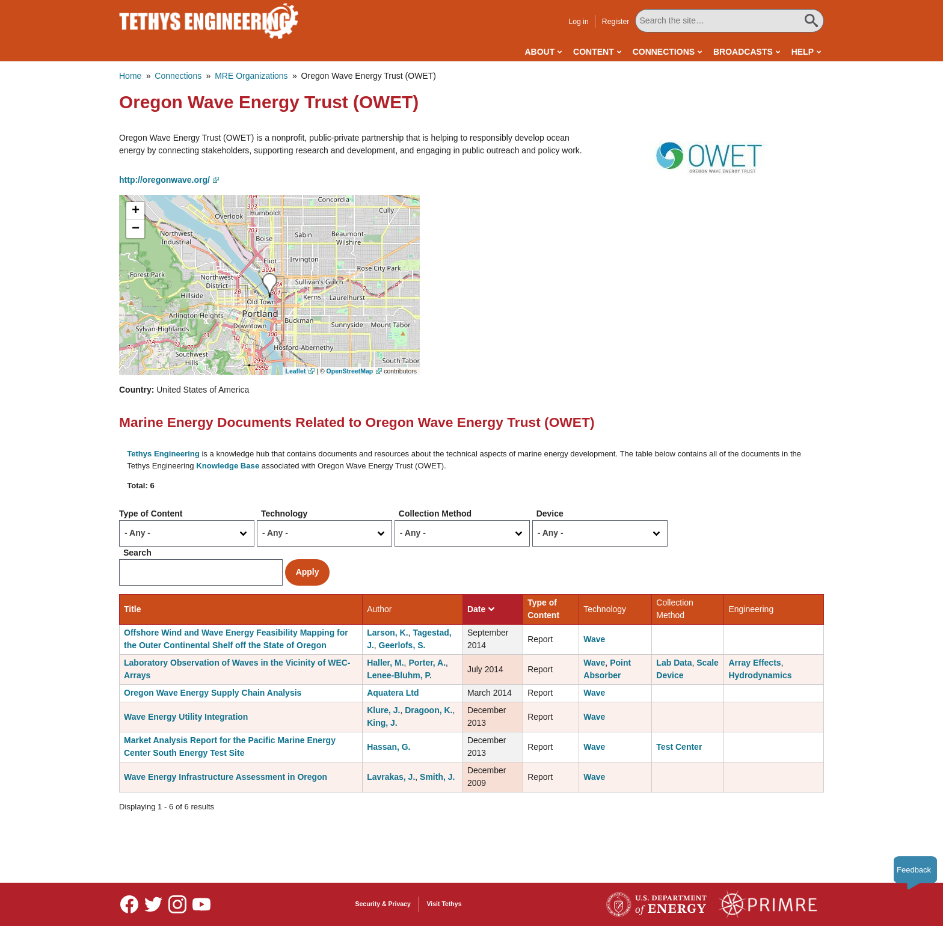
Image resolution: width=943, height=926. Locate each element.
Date (480, 609)
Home (130, 76)
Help (802, 52)
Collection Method (435, 513)
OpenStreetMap (350, 371)
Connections (664, 52)
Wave (594, 639)
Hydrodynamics (759, 675)
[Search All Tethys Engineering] (729, 20)
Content (593, 52)
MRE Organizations (251, 76)
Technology (284, 513)
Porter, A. (427, 662)
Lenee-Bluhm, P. (399, 675)
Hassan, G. (388, 747)
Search (137, 552)
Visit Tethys (444, 903)
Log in (578, 21)
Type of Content (151, 513)
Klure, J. (383, 710)
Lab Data (674, 662)
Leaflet (296, 371)
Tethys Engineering (163, 453)
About (539, 52)
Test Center (679, 747)
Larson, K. (387, 632)
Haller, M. (385, 662)
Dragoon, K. (428, 710)
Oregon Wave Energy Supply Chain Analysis (212, 693)
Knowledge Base (227, 465)
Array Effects (754, 662)
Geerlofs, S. (402, 645)
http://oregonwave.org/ (164, 180)
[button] (712, 157)
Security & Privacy (383, 903)
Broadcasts (743, 52)
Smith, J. (437, 777)
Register (616, 21)
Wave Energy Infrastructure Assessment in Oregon (225, 777)
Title (132, 609)
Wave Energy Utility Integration (186, 717)
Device (550, 513)
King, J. (382, 723)
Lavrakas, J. (391, 777)
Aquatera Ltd (393, 693)
